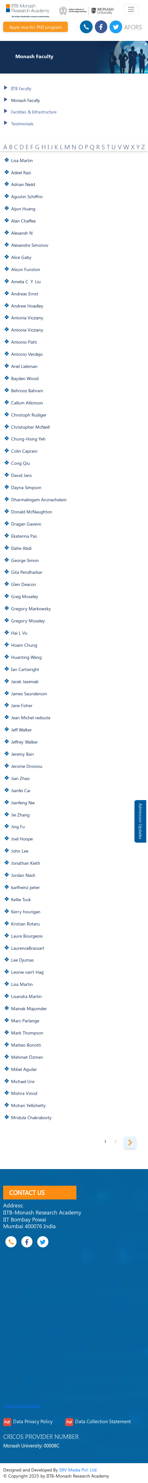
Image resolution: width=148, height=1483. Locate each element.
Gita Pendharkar (26, 572)
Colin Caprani (24, 451)
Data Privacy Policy (33, 1421)
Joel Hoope (22, 838)
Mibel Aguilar (24, 1069)
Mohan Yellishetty (28, 1105)
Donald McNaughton (31, 511)
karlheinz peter (25, 887)
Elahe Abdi (21, 548)
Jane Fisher (21, 705)
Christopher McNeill (30, 427)
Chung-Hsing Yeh (28, 438)
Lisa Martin (22, 160)
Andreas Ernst (24, 293)
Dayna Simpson (26, 487)
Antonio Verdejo (27, 354)
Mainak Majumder (29, 1008)
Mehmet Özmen (27, 1057)
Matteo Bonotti (26, 1045)
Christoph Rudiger (28, 414)
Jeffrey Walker (24, 741)
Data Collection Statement (103, 1421)
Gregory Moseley (28, 620)
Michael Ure (22, 1081)
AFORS (133, 27)
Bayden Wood (25, 378)
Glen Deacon (23, 584)
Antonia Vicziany (27, 317)
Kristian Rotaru (25, 923)
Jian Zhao (20, 778)
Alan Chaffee (23, 220)
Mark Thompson (27, 1032)
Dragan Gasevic (26, 523)
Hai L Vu (19, 632)
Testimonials (22, 123)
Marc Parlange (25, 1020)
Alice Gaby (21, 257)
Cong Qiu (20, 463)
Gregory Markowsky (31, 608)
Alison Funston (25, 269)
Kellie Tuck (21, 899)
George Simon (25, 560)
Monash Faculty (25, 100)
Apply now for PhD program (35, 27)
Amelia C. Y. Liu (26, 281)
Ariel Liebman (24, 366)
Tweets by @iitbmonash (22, 1405)
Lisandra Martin (26, 996)
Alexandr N (21, 233)
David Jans (21, 475)
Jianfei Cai (20, 790)
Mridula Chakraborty (31, 1117)
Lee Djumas (22, 959)
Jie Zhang (20, 814)
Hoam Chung (24, 645)
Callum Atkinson (27, 402)
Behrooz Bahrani (27, 390)
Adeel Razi (21, 172)
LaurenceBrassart (27, 948)
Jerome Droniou (26, 766)
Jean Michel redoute (30, 717)
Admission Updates (140, 821)
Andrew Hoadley (27, 305)
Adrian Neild (23, 184)
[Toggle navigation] (131, 9)
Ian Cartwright (25, 669)
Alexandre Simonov (29, 245)
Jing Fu (18, 826)
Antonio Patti (24, 342)
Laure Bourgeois (27, 936)
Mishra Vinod (24, 1093)
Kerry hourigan (25, 911)
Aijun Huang (23, 208)
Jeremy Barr (22, 754)
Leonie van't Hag (27, 972)
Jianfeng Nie (23, 802)
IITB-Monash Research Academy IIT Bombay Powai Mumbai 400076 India (42, 1219)
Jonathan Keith (25, 863)
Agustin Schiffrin (27, 196)
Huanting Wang (26, 657)
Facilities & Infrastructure (34, 111)
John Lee (19, 850)
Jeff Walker (21, 729)
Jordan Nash (23, 875)
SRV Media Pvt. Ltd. (78, 1470)
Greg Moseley (24, 596)
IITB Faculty (21, 88)
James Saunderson (29, 693)
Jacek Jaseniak (25, 681)
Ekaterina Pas (24, 536)
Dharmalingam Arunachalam (39, 499)
